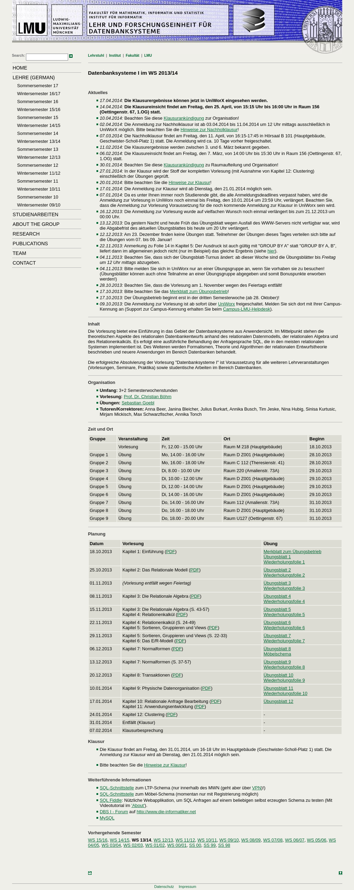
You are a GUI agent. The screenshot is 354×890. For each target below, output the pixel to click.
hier (271, 251)
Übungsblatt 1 (277, 556)
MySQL (107, 817)
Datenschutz (164, 887)
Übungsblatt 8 (277, 648)
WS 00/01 (177, 845)
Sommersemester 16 (37, 101)
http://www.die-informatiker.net (166, 811)
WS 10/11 (207, 840)
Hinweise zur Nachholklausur (208, 129)
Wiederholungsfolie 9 (284, 680)
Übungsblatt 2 (277, 569)
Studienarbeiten (35, 214)
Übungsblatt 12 (278, 701)
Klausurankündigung (184, 118)
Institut (115, 55)
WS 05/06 (316, 840)
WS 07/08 (272, 840)
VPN (256, 787)
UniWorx (226, 303)
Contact (24, 263)
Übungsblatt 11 (278, 688)
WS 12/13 (163, 840)
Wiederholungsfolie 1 (284, 562)
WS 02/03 (133, 845)
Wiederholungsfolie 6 (284, 627)
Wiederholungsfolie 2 (284, 575)
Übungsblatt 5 (277, 609)
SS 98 (224, 845)
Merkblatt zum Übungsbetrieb (198, 291)
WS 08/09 (251, 840)
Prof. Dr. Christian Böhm (147, 396)
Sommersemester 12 (37, 165)
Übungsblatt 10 (278, 675)
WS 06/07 (294, 840)
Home (20, 68)
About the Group (36, 224)
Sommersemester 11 (37, 181)
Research (26, 234)
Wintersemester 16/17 (38, 93)
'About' (138, 805)
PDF (170, 551)
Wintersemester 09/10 (38, 205)
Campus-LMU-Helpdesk (246, 309)
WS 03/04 (111, 845)
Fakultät (132, 55)
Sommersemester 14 (37, 133)
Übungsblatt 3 (277, 583)
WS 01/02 (155, 845)
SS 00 (195, 845)
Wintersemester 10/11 (38, 189)
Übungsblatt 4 (277, 596)
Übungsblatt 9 (277, 661)
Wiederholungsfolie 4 (284, 601)
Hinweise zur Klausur (189, 182)
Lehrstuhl (96, 55)
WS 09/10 (229, 840)
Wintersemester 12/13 (38, 157)
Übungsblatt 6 (277, 622)
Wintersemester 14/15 (38, 125)
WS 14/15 (119, 840)
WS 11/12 (185, 840)
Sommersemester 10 (37, 197)
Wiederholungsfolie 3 (284, 588)
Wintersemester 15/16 (38, 109)
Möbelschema (277, 654)
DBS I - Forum (114, 811)
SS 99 (210, 845)
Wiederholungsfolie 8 (284, 667)
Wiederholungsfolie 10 (285, 693)
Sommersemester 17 (37, 85)
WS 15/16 (98, 840)
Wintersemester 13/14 (38, 141)
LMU (148, 55)
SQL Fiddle (111, 800)
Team (19, 253)
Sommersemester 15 (37, 117)
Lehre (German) (34, 77)
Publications (30, 243)
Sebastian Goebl (138, 402)
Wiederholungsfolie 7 (284, 640)
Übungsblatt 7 (277, 635)
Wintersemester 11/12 (38, 173)
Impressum (187, 887)
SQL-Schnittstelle (117, 787)
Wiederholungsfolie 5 (284, 614)
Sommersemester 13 (37, 149)
